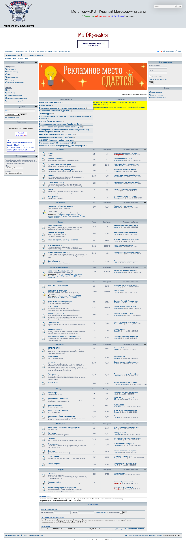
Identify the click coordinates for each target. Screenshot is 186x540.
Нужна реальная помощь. (59, 252)
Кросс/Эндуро (54, 464)
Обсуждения (60, 389)
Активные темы (23, 58)
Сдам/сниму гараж (56, 182)
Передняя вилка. (120, 433)
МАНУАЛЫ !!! (119, 405)
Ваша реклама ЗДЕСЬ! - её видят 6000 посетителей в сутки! (119, 107)
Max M (116, 465)
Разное (51, 175)
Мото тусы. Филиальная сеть (60, 267)
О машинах (61, 296)
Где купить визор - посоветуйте (125, 189)
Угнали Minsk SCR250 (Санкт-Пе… (126, 382)
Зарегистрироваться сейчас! (158, 79)
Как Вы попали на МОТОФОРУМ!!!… (127, 322)
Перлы (70, 296)
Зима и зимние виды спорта (60, 301)
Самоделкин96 (119, 198)
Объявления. (60, 149)
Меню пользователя (165, 62)
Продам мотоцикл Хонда (123, 158)
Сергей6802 (118, 440)
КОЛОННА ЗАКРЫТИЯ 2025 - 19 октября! (57, 134)
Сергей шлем (118, 165)
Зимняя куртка (45, 114)
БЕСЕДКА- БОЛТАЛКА (57, 291)
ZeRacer (117, 171)
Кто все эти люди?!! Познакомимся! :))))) (57, 143)
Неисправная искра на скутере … (126, 451)
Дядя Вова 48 (118, 406)
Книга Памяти (54, 261)
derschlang (117, 375)
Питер (64, 216)
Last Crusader (118, 445)
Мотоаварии (130, 16)
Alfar (115, 429)
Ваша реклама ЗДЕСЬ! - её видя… (126, 153)
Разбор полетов (55, 330)
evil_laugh (117, 399)
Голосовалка (53, 322)
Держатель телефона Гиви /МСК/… (127, 169)
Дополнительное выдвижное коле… (127, 438)
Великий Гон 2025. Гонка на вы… (126, 301)
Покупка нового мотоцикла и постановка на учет (60, 127)
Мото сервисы (70, 214)
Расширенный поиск (12, 117)
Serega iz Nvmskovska (121, 384)
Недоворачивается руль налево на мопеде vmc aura (62, 108)
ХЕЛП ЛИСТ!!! (54, 348)
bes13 (116, 241)
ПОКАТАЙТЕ (53, 307)
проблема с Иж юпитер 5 (123, 456)
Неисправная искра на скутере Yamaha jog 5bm (60, 124)
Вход (42, 509)
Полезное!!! (60, 344)
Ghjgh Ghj (117, 452)
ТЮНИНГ (51, 438)
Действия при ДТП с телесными (126, 285)
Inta (115, 394)
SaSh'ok (117, 349)
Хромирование (119, 473)
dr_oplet (116, 363)
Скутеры (51, 451)
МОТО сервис (60, 424)
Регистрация (52, 509)
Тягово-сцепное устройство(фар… (126, 374)
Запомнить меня (115, 512)
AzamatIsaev (118, 475)
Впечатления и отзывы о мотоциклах (64, 337)
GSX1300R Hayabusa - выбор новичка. (56, 140)
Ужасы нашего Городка (58, 411)
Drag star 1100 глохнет (122, 348)
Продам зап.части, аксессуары (61, 170)
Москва (60, 214)
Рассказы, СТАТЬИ (56, 314)
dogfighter (117, 227)
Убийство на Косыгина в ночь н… (126, 410)
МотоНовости (119, 16)
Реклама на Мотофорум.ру (124, 487)
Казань (70, 276)
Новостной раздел (56, 233)
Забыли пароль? (101, 512)
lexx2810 (117, 338)
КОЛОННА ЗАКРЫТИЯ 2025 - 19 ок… (127, 239)
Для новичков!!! (55, 245)
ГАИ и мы (52, 374)
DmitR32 (117, 191)
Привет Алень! (119, 329)
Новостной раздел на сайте (124, 482)
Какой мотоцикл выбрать (50, 102)
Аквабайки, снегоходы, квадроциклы (64, 427)
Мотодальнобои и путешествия (61, 416)
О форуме (60, 469)
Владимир (78, 274)
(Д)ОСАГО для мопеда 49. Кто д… (126, 398)
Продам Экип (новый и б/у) (59, 164)
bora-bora (117, 207)
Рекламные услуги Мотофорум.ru (62, 488)
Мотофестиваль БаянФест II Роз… (126, 225)
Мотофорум (118, 155)
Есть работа (53, 197)
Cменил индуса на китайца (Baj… (126, 463)
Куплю (50, 189)
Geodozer (117, 247)
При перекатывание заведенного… (127, 252)
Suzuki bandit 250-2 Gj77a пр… (125, 444)
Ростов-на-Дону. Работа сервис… (126, 196)
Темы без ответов (10, 58)
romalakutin (118, 434)
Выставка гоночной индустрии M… (127, 392)
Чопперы (52, 433)
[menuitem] (20, 51)
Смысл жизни (45, 105)
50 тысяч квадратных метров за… (126, 232)
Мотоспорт (52, 393)
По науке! (52, 362)
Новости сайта (54, 482)
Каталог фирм (60, 202)
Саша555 (117, 331)
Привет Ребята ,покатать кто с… (126, 306)
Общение (60, 282)
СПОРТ (77, 296)
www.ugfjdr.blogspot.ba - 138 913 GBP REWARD (127, 529)
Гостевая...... (53, 473)
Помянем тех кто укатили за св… (126, 261)
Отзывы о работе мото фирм (60, 206)
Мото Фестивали (55, 226)
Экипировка (53, 357)
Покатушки (68, 274)
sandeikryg (117, 287)
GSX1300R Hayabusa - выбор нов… (127, 336)
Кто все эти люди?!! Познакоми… (126, 270)
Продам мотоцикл (55, 159)
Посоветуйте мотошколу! (123, 206)
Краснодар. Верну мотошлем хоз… (127, 164)
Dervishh (117, 292)
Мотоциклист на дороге (58, 398)
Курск (63, 276)
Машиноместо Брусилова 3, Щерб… (127, 182)
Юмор (62, 297)
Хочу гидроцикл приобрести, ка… (126, 427)
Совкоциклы (53, 456)
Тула (76, 276)
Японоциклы (53, 444)
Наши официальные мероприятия (63, 240)
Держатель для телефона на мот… (127, 362)
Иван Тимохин (119, 160)
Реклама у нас (89, 16)
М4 (115, 416)
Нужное (60, 222)
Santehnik (117, 483)
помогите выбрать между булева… (127, 175)
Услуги (51, 153)
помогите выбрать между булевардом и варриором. (62, 146)
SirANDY (117, 234)
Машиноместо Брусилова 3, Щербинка (56, 137)
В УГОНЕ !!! (53, 383)
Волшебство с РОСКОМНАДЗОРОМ (54, 111)
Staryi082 (117, 302)
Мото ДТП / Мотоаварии (58, 285)
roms (115, 262)
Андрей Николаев (120, 458)
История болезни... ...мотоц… (125, 313)
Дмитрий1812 (118, 176)
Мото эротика (71, 297)
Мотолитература (55, 405)
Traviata (116, 412)
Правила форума (103, 16)
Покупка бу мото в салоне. (50, 121)
